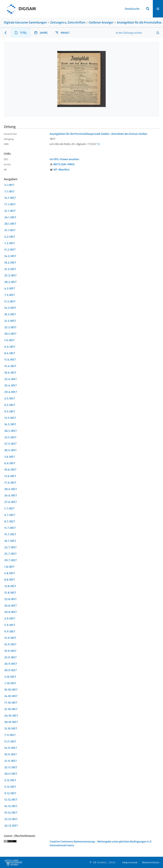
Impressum (130, 862)
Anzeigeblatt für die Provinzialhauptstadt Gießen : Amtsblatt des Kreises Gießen (98, 133)
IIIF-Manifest (61, 169)
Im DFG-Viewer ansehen (64, 159)
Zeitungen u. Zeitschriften (67, 22)
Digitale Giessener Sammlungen (25, 22)
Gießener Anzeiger (101, 22)
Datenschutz (150, 862)
